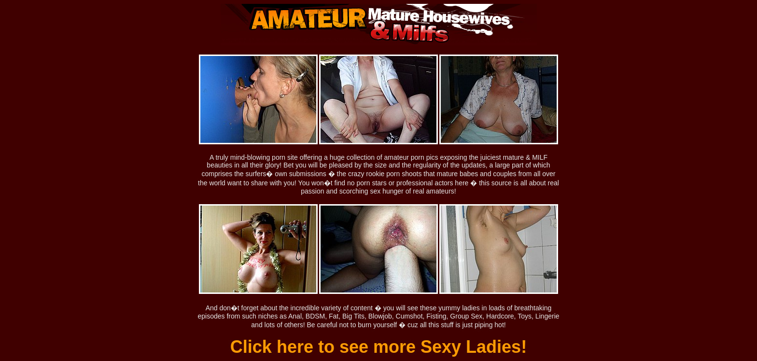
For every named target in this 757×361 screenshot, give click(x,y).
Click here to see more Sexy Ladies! (378, 347)
